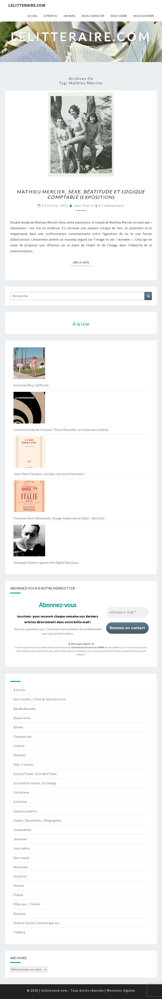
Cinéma (19, 746)
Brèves (18, 727)
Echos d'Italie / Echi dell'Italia (35, 774)
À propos (50, 16)
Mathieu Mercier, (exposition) (81, 194)
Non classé (21, 858)
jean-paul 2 (83, 205)
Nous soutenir (144, 16)
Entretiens (21, 792)
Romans (20, 913)
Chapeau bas (23, 736)
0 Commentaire (111, 205)
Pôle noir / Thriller (27, 904)
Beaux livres (22, 718)
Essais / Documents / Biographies (38, 820)
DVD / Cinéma (23, 764)
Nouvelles (21, 867)
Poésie (18, 895)
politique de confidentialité (84, 629)
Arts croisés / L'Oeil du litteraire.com (40, 699)
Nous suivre (119, 16)
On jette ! (20, 876)
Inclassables (22, 830)
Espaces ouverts (25, 811)
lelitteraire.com (26, 5)
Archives (69, 16)
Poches (19, 885)
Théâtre (19, 932)
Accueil (32, 16)
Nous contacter (93, 16)
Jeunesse (20, 839)
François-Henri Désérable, (59, 518)
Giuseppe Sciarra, (46, 562)
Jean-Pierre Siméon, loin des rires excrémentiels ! (49, 474)
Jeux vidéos (22, 848)
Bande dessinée (25, 708)
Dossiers (20, 755)
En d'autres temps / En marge (35, 783)
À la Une (19, 690)
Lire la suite (82, 262)
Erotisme (20, 801)
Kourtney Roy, (31, 385)
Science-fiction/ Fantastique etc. (37, 923)
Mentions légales (121, 990)
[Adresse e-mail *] (127, 612)
